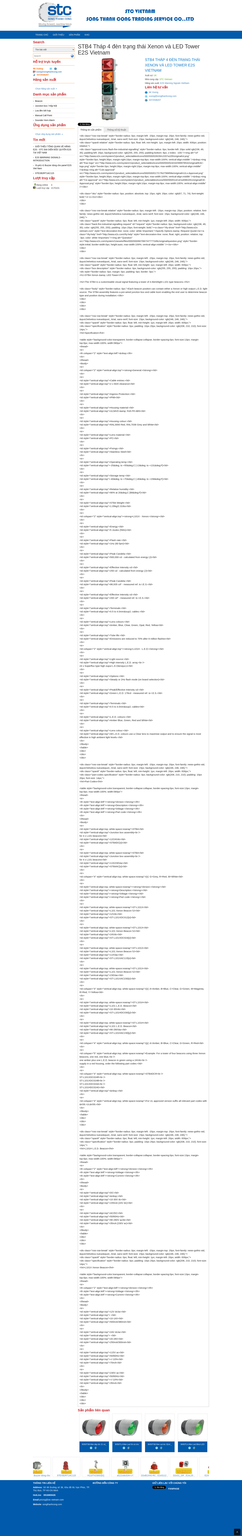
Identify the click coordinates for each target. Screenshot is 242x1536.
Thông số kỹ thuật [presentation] (116, 129)
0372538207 (153, 100)
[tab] (91, 129)
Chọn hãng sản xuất (46, 88)
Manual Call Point (43, 115)
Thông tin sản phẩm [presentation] (90, 129)
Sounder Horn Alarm (45, 120)
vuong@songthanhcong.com (49, 72)
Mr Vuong (151, 92)
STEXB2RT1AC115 (44, 173)
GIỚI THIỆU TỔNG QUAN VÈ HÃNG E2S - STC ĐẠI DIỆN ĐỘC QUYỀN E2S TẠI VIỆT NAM (52, 149)
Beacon (38, 101)
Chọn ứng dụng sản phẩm (49, 134)
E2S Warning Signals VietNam (174, 83)
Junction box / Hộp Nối (46, 106)
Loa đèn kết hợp (43, 110)
